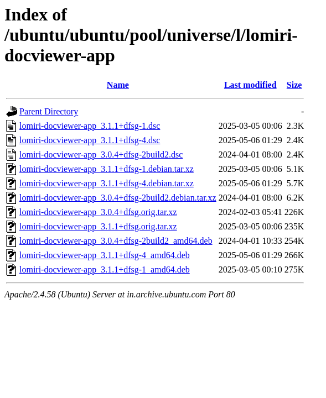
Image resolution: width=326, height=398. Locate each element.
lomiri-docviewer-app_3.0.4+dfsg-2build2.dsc (101, 154)
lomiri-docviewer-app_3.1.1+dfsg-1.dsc (89, 125)
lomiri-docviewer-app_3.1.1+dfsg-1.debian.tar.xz (106, 169)
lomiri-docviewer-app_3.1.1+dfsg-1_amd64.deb (104, 269)
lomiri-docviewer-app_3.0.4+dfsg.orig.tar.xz (98, 212)
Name (118, 85)
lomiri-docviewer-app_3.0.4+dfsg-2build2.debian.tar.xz (117, 197)
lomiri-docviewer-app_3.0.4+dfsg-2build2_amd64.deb (116, 240)
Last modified (250, 85)
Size (294, 85)
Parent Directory (48, 111)
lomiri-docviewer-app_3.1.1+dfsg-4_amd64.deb (104, 255)
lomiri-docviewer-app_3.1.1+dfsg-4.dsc (89, 140)
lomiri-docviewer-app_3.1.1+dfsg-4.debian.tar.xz (106, 183)
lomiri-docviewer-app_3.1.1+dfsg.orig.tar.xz (98, 226)
